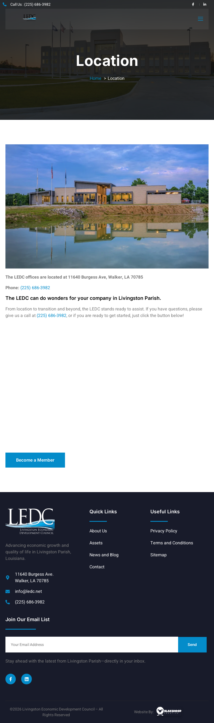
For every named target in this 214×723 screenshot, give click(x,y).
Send (192, 644)
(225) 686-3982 (35, 287)
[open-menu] (200, 19)
